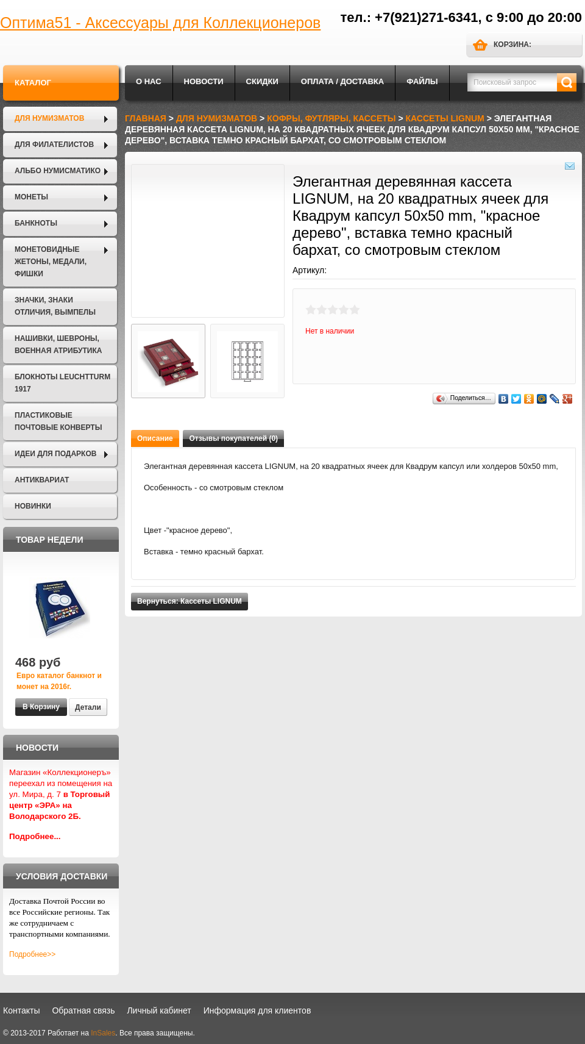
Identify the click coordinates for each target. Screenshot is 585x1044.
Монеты (31, 197)
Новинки (33, 506)
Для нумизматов (49, 118)
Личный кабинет (159, 1010)
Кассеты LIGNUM (445, 118)
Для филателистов (54, 144)
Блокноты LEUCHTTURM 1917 (62, 383)
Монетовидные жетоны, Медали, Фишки (51, 261)
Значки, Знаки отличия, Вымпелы (55, 306)
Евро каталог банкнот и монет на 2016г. (59, 681)
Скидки (262, 81)
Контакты (21, 1010)
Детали (88, 707)
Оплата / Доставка (342, 81)
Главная (145, 118)
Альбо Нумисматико (58, 170)
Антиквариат (42, 480)
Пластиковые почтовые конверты (58, 421)
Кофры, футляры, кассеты (331, 118)
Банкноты (36, 223)
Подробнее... (35, 836)
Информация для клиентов (257, 1010)
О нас (148, 81)
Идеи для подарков (55, 453)
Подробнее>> (32, 954)
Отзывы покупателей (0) (233, 438)
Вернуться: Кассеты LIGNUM (189, 601)
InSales (103, 1033)
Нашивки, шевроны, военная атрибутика (58, 344)
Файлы (422, 81)
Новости (204, 81)
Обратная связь (83, 1010)
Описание (155, 438)
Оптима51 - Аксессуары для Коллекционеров (160, 22)
